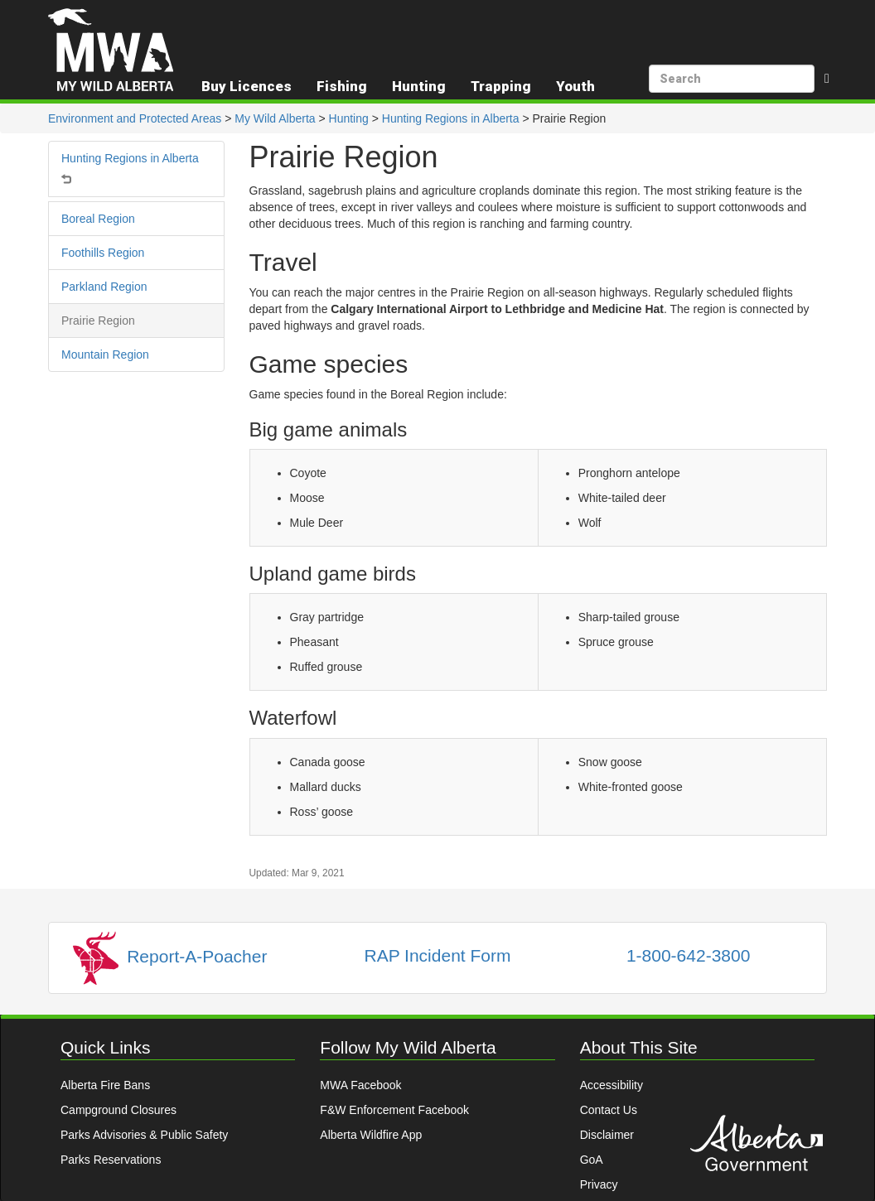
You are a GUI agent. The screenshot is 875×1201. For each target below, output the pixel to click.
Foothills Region (102, 252)
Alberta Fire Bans (105, 1085)
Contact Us (608, 1110)
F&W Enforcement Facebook (394, 1110)
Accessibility (611, 1085)
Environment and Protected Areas (134, 118)
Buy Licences (246, 86)
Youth (575, 86)
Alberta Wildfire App (371, 1134)
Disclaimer (607, 1134)
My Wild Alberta (274, 118)
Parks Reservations (110, 1159)
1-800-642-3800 (688, 955)
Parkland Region (104, 286)
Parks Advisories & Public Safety (144, 1134)
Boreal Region (98, 218)
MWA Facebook (360, 1085)
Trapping (501, 86)
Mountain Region (105, 354)
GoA (591, 1159)
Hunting (349, 118)
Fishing (342, 86)
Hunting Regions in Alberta (451, 118)
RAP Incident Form (437, 955)
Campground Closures (118, 1110)
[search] (732, 79)
